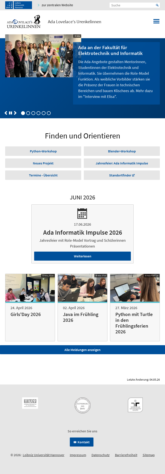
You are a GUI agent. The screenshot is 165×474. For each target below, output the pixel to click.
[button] (6, 113)
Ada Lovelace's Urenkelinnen (74, 21)
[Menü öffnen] (156, 22)
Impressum (78, 455)
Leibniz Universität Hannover (43, 455)
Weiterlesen (82, 256)
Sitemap (149, 455)
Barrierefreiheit (126, 455)
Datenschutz (101, 455)
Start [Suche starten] (157, 5)
